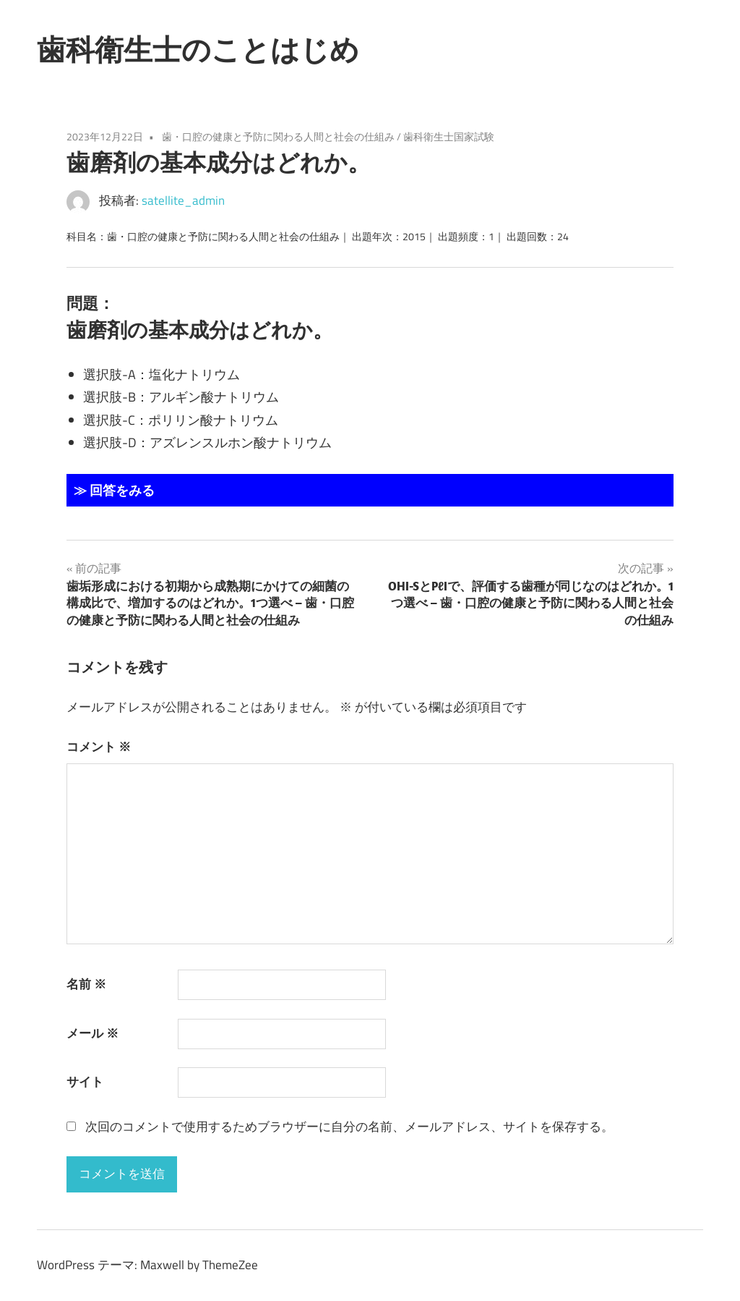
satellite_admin (183, 200)
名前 (86, 984)
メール (92, 1033)
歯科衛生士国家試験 (448, 136)
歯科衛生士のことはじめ (198, 49)
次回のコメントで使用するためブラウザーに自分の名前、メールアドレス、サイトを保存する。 (349, 1126)
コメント (98, 746)
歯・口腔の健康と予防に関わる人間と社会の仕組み (278, 136)
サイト (84, 1081)
